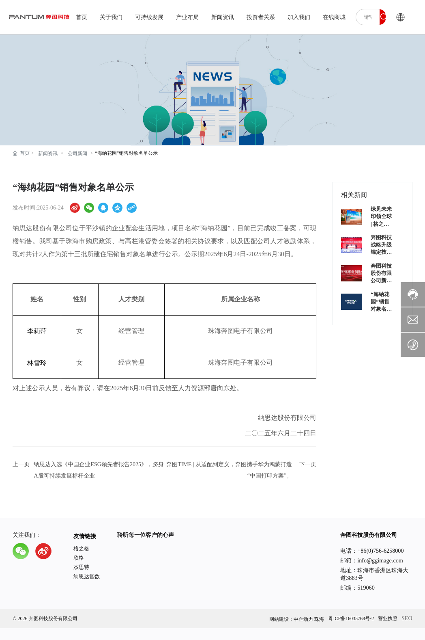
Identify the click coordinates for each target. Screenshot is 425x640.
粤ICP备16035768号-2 (351, 618)
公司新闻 (77, 153)
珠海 (319, 619)
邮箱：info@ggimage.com (371, 560)
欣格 (78, 558)
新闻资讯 (48, 153)
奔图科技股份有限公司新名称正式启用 (381, 280)
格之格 (81, 548)
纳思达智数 (86, 576)
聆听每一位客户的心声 (145, 535)
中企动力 (303, 619)
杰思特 (81, 567)
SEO (406, 618)
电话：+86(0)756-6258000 (372, 550)
